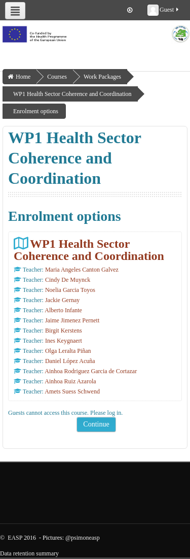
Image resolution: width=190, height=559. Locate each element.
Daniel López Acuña (70, 361)
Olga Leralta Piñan (68, 350)
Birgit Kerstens (63, 330)
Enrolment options (35, 111)
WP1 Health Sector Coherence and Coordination (89, 249)
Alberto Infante (63, 310)
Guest (163, 10)
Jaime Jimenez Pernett (72, 320)
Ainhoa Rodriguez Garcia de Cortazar (91, 371)
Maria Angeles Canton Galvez (82, 269)
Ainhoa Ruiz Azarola (70, 381)
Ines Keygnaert (63, 340)
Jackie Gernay (62, 300)
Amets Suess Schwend (72, 391)
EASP (15, 537)
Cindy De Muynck (67, 279)
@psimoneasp (82, 537)
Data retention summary (29, 553)
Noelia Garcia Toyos (70, 289)
